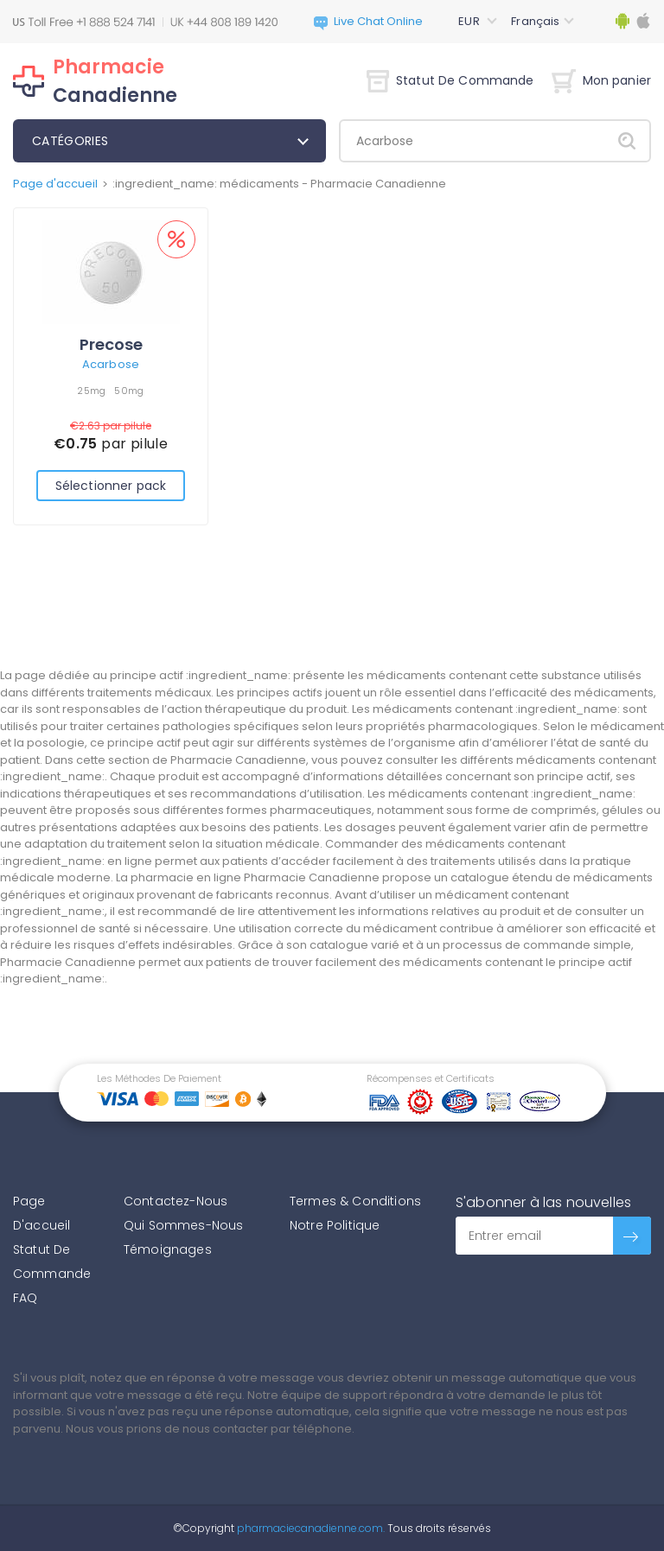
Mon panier (601, 80)
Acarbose (110, 364)
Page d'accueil (55, 183)
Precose (111, 344)
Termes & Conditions (355, 1201)
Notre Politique (335, 1225)
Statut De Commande (450, 80)
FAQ (25, 1297)
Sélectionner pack (110, 485)
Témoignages (168, 1249)
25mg (91, 390)
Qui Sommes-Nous (183, 1225)
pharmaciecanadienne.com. (309, 1528)
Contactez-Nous (175, 1201)
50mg (129, 390)
